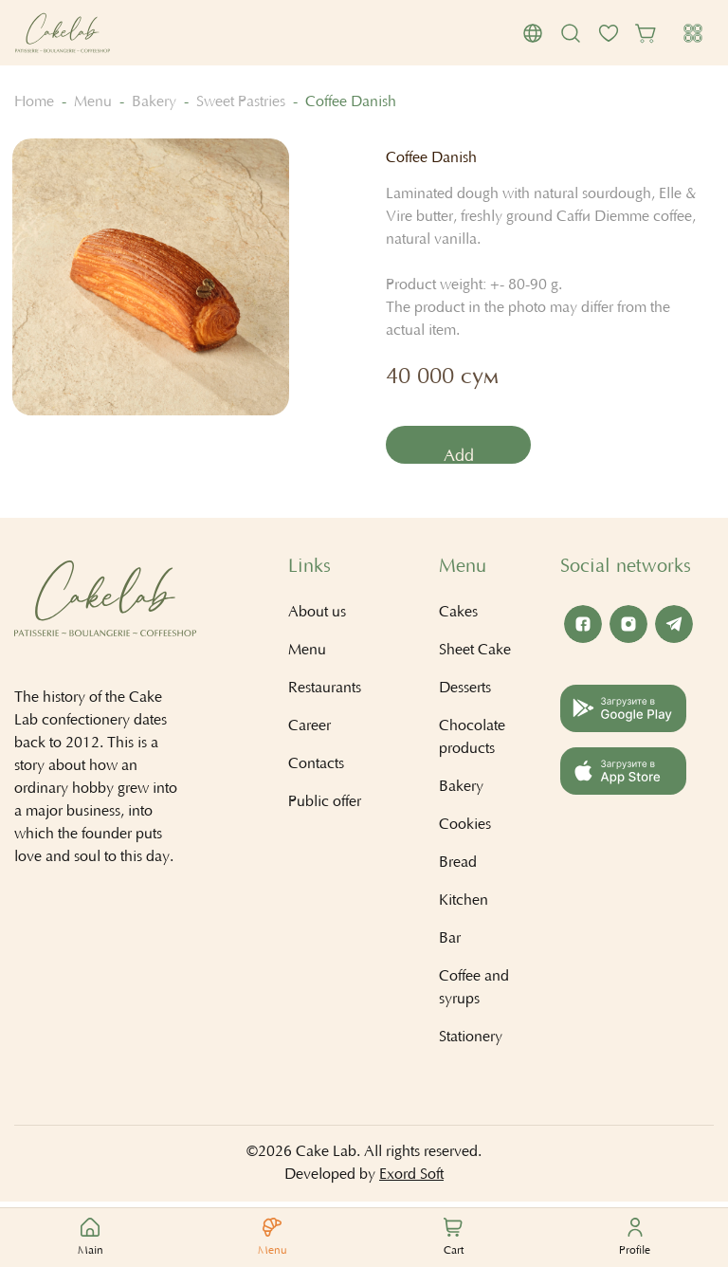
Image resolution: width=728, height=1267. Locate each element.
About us (317, 617)
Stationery (470, 1042)
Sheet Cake (475, 655)
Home (34, 102)
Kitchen (463, 905)
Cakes (458, 617)
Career (309, 731)
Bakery (154, 102)
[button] (532, 33)
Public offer (324, 807)
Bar (450, 943)
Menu (93, 102)
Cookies (465, 829)
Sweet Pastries (240, 102)
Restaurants (324, 693)
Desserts (465, 693)
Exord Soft (411, 1179)
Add (461, 458)
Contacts (316, 769)
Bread (458, 867)
